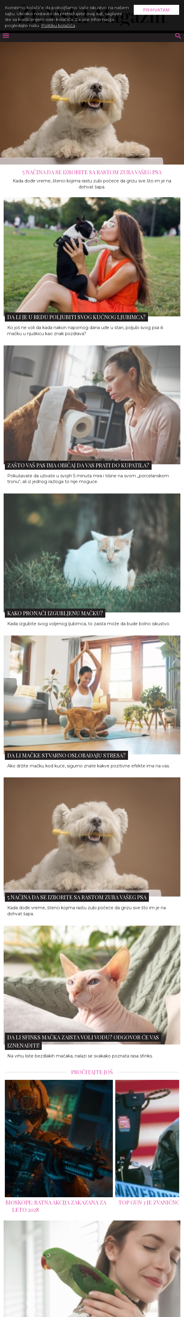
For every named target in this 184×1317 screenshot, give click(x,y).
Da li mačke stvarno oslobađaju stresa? (66, 755)
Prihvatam (156, 10)
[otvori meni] (5, 36)
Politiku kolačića (58, 25)
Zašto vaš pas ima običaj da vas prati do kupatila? (78, 465)
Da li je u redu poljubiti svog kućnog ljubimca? (76, 317)
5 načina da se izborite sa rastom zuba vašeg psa (92, 172)
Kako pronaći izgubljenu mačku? (55, 613)
